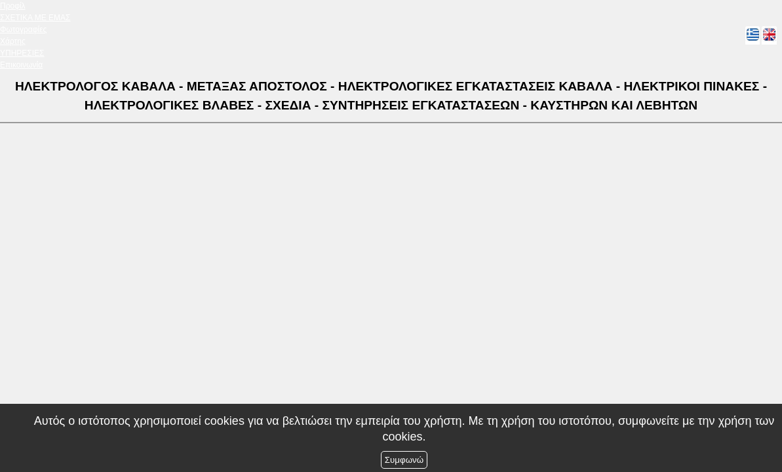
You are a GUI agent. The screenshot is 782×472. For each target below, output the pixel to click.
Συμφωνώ (404, 460)
